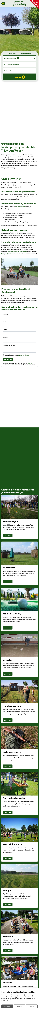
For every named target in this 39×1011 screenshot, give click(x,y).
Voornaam (6, 314)
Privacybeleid (31, 363)
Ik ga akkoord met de (17, 355)
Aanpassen (19, 1006)
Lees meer (7, 536)
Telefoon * (6, 330)
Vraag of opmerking (9, 345)
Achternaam (7, 322)
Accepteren (7, 1006)
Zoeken (18, 77)
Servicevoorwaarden (12, 364)
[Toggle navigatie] (3, 3)
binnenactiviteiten (20, 207)
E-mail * (5, 337)
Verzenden (8, 359)
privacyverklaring (23, 355)
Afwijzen (32, 1006)
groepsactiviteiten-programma (17, 251)
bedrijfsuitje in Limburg (8, 254)
